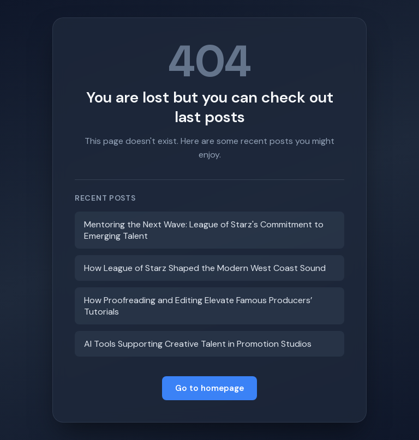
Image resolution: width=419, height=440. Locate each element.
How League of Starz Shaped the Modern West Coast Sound (205, 268)
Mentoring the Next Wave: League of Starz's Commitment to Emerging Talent (204, 230)
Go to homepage (209, 388)
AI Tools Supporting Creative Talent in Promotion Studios (198, 343)
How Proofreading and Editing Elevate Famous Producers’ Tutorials (198, 305)
